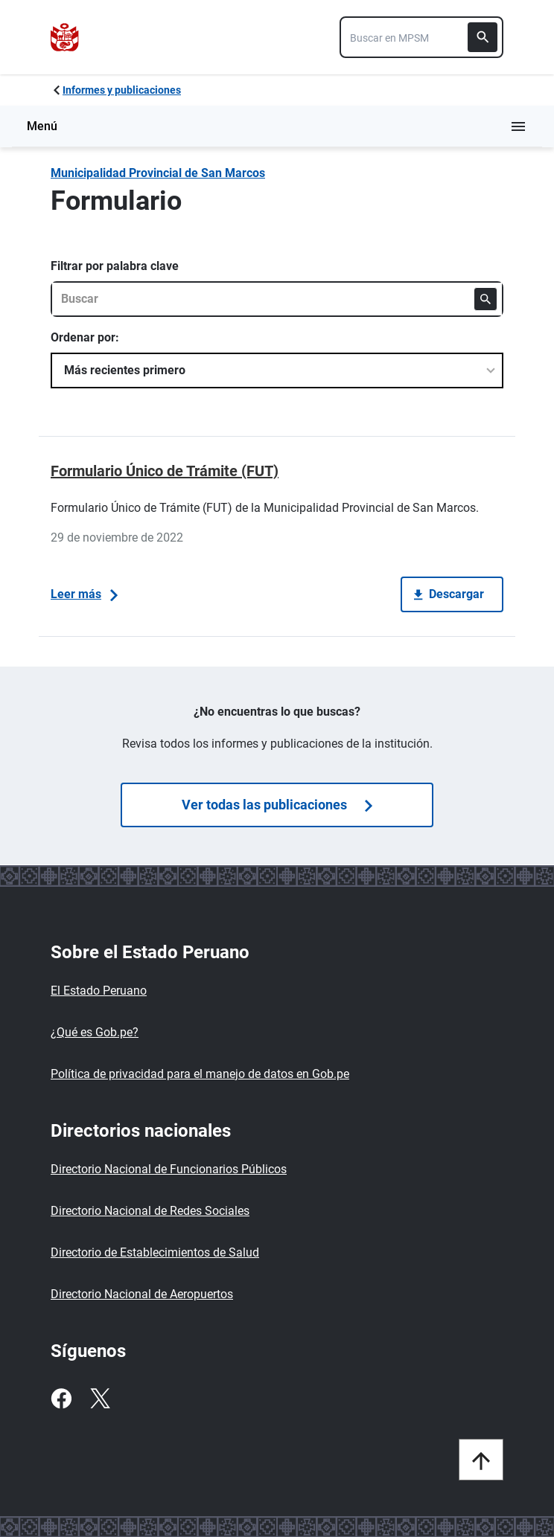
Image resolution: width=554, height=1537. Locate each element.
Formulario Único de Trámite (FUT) (164, 471)
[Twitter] (99, 1398)
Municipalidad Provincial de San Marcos (158, 173)
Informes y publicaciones (122, 90)
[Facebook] (61, 1398)
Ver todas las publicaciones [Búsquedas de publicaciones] (277, 804)
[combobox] (421, 37)
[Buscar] (482, 37)
